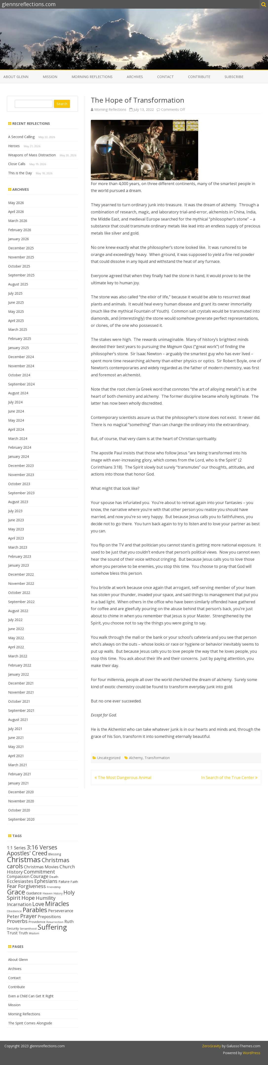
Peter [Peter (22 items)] (13, 916)
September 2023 (21, 493)
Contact (165, 76)
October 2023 (19, 483)
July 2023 (15, 511)
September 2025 (21, 275)
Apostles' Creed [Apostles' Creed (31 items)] (27, 853)
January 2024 (18, 456)
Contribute (199, 76)
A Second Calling (21, 136)
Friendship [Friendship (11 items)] (54, 887)
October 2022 (19, 592)
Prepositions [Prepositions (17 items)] (49, 916)
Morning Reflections (92, 76)
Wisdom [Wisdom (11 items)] (34, 933)
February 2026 (19, 229)
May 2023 (16, 529)
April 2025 (16, 320)
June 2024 (16, 411)
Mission (50, 76)
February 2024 (19, 447)
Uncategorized (108, 757)
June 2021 (16, 737)
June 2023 (16, 520)
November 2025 (21, 257)
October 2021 (19, 701)
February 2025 (19, 338)
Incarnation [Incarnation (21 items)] (19, 904)
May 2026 (16, 202)
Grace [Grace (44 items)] (16, 891)
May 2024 (16, 420)
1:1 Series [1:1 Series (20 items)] (16, 848)
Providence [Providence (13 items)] (37, 922)
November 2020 (21, 801)
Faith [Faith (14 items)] (74, 881)
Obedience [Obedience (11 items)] (14, 911)
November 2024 (21, 366)
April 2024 (16, 429)
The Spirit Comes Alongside (30, 1023)
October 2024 (19, 375)
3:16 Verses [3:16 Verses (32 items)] (42, 847)
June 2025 (16, 302)
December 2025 (21, 248)
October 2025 (19, 266)
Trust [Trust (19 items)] (12, 933)
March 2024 (17, 438)
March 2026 (17, 220)
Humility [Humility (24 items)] (46, 898)
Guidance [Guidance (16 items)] (34, 892)
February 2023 (19, 556)
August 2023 (18, 501)
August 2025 (18, 284)
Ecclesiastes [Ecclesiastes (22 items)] (20, 881)
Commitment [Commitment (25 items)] (39, 871)
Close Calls (16, 163)
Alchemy (136, 757)
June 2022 (16, 628)
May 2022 (16, 638)
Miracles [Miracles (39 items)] (57, 903)
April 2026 (16, 211)
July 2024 (15, 402)
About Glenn (15, 76)
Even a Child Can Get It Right (31, 996)
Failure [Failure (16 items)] (64, 881)
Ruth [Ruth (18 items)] (69, 921)
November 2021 (21, 692)
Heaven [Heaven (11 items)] (48, 893)
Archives (135, 76)
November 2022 (21, 583)
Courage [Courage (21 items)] (39, 876)
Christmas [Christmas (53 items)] (24, 859)
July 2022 (15, 619)
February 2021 (19, 774)
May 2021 (16, 746)
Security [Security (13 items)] (13, 928)
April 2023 (16, 538)
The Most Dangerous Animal (123, 777)
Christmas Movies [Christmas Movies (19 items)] (41, 867)
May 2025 (16, 311)
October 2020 (19, 810)
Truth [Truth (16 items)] (23, 932)
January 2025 (18, 347)
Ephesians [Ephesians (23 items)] (45, 881)
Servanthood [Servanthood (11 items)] (28, 928)
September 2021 (21, 710)
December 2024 (21, 356)
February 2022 (19, 665)
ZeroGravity (211, 1046)
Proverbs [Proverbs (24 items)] (17, 921)
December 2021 (21, 683)
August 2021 (18, 719)
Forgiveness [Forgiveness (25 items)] (32, 886)
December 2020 (21, 792)
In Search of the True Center (229, 777)
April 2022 (16, 647)
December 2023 (21, 465)
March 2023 (17, 547)
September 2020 (21, 819)
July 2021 (15, 728)
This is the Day (20, 173)
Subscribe (234, 76)
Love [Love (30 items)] (38, 904)
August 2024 (18, 393)
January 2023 (18, 565)
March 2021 (17, 765)
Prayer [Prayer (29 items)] (28, 916)
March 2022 (17, 656)
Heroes (14, 145)
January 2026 (18, 239)
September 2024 (21, 384)
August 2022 (18, 610)
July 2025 (15, 293)
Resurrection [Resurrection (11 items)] (54, 922)
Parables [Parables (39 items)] (35, 910)
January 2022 (18, 674)
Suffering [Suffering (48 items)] (52, 927)
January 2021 (18, 783)
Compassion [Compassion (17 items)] (18, 876)
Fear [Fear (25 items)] (12, 886)
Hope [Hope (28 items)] (28, 897)
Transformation (157, 757)
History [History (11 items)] (58, 893)
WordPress (251, 1052)
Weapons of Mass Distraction (32, 155)
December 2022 (21, 574)
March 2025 (17, 329)
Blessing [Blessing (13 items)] (54, 854)
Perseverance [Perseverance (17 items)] (60, 910)
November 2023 (21, 474)
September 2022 (21, 601)
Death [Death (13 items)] (53, 876)
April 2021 (16, 755)
